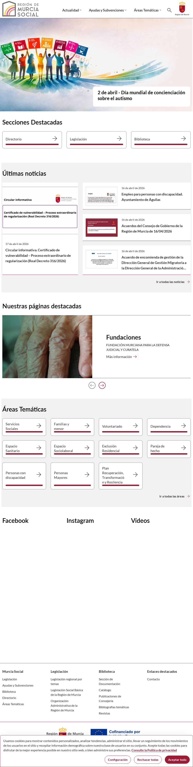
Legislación (9, 679)
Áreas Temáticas (13, 704)
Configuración (118, 759)
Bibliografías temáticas (114, 707)
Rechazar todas (147, 759)
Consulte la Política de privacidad (154, 750)
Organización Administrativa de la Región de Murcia (64, 705)
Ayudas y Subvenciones (17, 685)
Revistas (104, 713)
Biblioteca (9, 691)
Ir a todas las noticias (173, 281)
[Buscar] (169, 10)
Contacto (153, 679)
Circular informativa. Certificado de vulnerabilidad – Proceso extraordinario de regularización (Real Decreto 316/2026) (38, 255)
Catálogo (105, 690)
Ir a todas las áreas (175, 496)
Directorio (9, 698)
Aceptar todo (177, 759)
